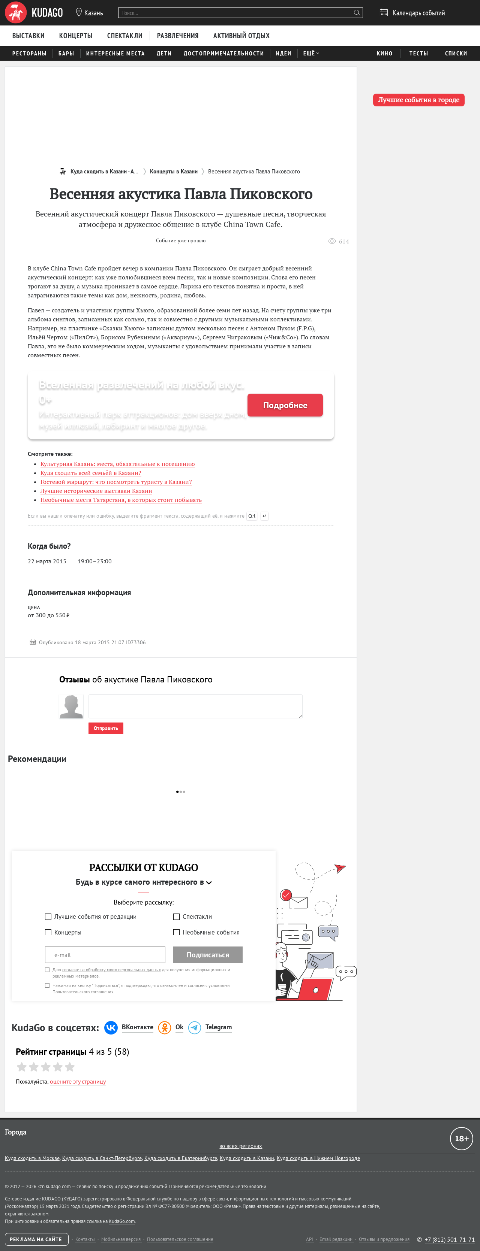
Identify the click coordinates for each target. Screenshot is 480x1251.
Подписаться (208, 955)
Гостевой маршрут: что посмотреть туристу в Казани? (116, 481)
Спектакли (197, 916)
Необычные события (211, 932)
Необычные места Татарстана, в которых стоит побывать (121, 499)
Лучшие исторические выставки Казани (96, 490)
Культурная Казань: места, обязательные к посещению (117, 463)
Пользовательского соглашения (83, 991)
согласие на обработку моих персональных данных (111, 969)
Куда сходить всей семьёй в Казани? (90, 472)
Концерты (67, 932)
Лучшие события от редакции (95, 916)
